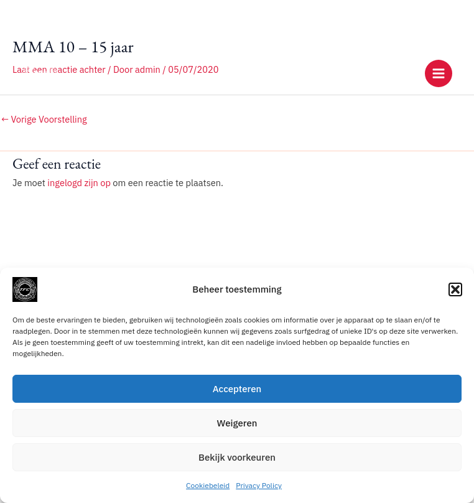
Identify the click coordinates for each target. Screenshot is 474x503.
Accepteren (237, 389)
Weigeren (237, 423)
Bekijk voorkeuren (237, 457)
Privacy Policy (259, 485)
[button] (455, 289)
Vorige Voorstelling (44, 119)
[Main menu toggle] (438, 73)
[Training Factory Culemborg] (40, 73)
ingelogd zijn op (79, 183)
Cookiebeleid (208, 485)
